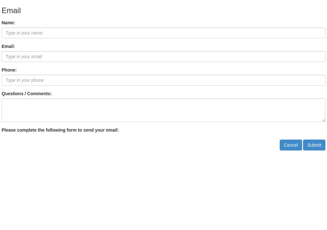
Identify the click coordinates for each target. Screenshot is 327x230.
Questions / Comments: (27, 93)
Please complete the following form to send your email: (60, 130)
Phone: (9, 70)
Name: (8, 22)
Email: (8, 46)
